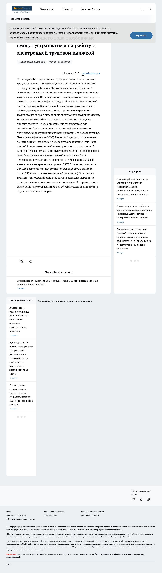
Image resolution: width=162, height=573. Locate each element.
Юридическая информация (92, 511)
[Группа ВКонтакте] (133, 499)
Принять (141, 35)
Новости (67, 8)
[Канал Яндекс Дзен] (148, 499)
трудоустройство (60, 61)
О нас (8, 511)
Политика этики (50, 515)
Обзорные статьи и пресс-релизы (20, 519)
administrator (91, 73)
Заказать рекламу (20, 18)
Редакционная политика (54, 511)
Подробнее (127, 537)
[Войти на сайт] (150, 9)
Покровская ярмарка (32, 61)
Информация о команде (16, 515)
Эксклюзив (46, 8)
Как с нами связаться (90, 515)
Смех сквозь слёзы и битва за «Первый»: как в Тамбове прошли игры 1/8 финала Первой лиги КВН (58, 284)
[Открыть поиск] (142, 9)
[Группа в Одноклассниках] (141, 499)
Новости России (90, 8)
